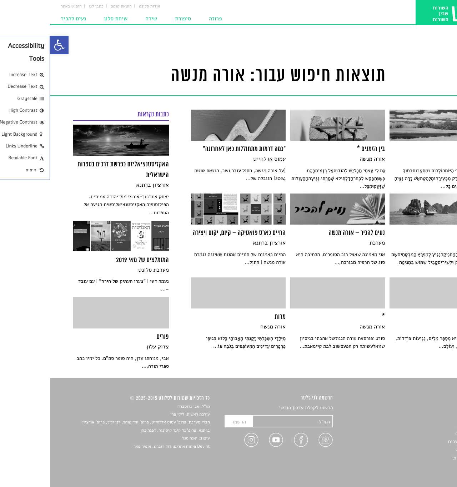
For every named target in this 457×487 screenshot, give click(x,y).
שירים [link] (428, 416)
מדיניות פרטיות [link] (418, 458)
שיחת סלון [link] (65, 18)
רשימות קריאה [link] (419, 433)
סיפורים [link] (426, 408)
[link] (9, 45)
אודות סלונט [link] (99, 6)
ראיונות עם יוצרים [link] (416, 441)
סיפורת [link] (133, 18)
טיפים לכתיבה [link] (420, 449)
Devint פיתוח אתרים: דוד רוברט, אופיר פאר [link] (122, 447)
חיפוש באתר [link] (21, 6)
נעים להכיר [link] (23, 18)
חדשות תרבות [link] (420, 424)
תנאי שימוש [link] (422, 466)
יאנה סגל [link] (139, 438)
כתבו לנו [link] (46, 6)
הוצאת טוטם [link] (71, 6)
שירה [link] (101, 18)
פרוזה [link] (165, 18)
